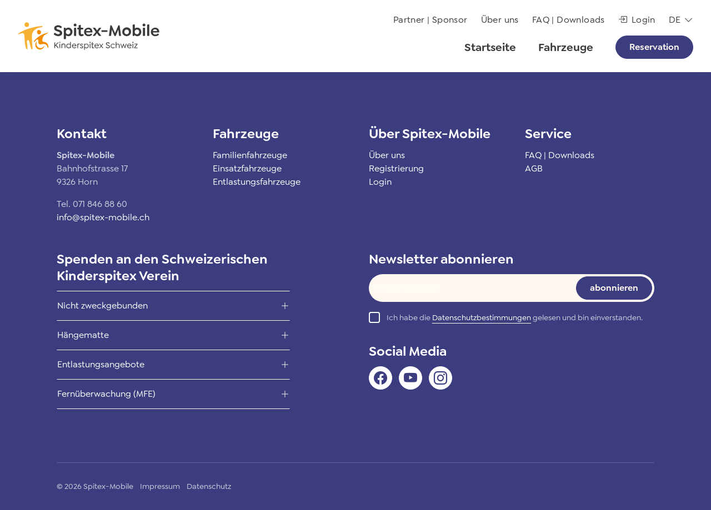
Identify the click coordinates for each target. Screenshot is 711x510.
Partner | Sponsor (430, 20)
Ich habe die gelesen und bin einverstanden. (515, 318)
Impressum (160, 486)
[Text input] (464, 288)
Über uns (500, 20)
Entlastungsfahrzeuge (257, 182)
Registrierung (396, 168)
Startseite (490, 47)
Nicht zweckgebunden (102, 305)
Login (636, 20)
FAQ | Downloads (568, 20)
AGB (534, 168)
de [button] (675, 20)
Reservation (654, 47)
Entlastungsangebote (100, 364)
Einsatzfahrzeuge (247, 168)
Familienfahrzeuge (250, 155)
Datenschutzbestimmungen (481, 317)
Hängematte (83, 335)
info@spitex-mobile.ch (103, 217)
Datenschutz (209, 486)
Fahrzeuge (565, 47)
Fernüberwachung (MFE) (106, 394)
